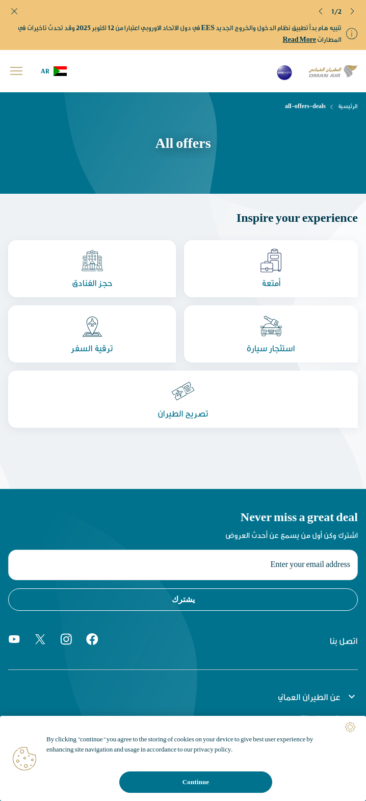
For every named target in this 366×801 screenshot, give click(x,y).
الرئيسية (348, 106)
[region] (183, 758)
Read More (300, 39)
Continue (195, 782)
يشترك (183, 599)
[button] (321, 11)
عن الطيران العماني (318, 696)
